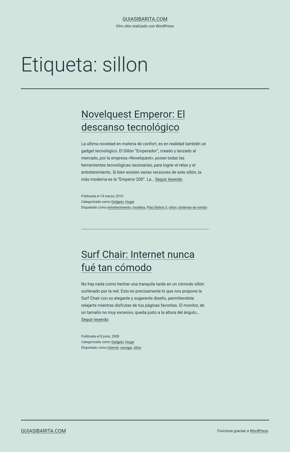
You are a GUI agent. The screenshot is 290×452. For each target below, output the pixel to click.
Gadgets (117, 202)
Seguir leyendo (168, 179)
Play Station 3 (157, 207)
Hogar (129, 202)
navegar (126, 348)
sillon (173, 207)
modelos (138, 207)
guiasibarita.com (145, 19)
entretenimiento (119, 207)
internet (113, 348)
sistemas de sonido (192, 207)
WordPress (259, 431)
